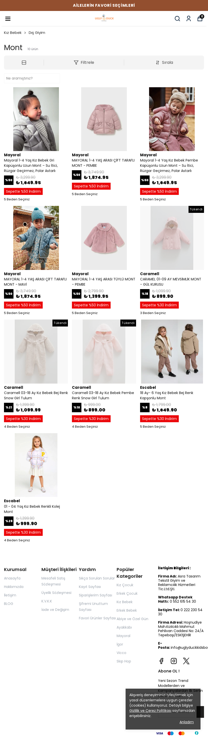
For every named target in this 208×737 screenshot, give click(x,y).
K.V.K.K (46, 601)
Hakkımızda (13, 586)
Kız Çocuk (125, 584)
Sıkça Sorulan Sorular (97, 578)
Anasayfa (12, 578)
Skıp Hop (124, 661)
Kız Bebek (15, 32)
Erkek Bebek (127, 610)
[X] (186, 661)
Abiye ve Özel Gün (132, 618)
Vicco (121, 652)
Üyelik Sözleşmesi (56, 592)
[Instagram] (174, 661)
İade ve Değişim (55, 609)
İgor (120, 644)
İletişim (10, 595)
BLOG (8, 603)
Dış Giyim (37, 32)
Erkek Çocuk (127, 593)
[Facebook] (161, 661)
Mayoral (123, 635)
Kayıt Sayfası (90, 586)
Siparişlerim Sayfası (95, 595)
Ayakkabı (124, 627)
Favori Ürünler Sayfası (97, 618)
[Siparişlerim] (189, 18)
